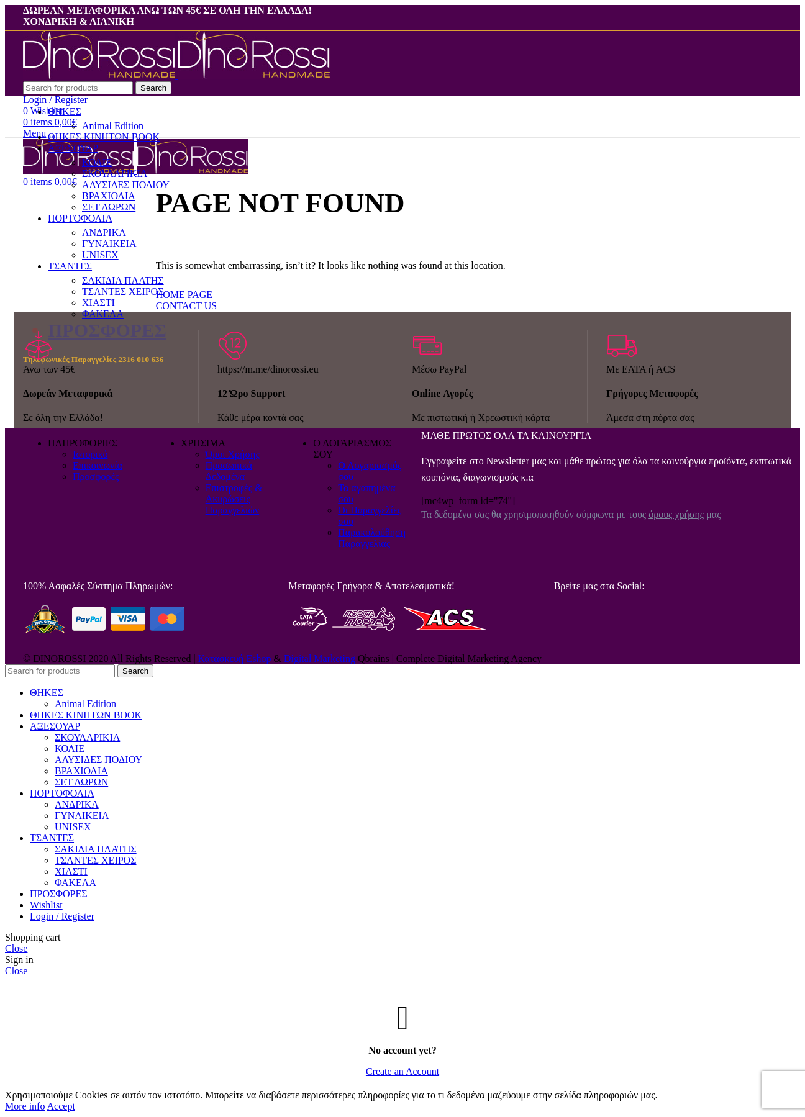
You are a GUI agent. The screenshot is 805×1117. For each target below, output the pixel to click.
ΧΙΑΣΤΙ (71, 871)
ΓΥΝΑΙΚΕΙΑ (82, 815)
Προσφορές (96, 476)
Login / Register (62, 916)
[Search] (78, 87)
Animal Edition (112, 125)
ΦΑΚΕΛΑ (103, 314)
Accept (61, 1106)
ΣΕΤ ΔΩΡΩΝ (81, 782)
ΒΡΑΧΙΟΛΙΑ (81, 771)
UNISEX (73, 826)
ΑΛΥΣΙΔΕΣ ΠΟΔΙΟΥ (98, 759)
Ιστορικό (90, 454)
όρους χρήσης (676, 514)
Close (16, 948)
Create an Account (402, 1071)
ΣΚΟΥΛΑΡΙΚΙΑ (87, 737)
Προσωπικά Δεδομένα (229, 471)
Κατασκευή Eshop (234, 658)
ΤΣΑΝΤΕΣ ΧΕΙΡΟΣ (95, 860)
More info (25, 1106)
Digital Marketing (319, 658)
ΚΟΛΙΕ (69, 748)
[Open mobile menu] (34, 133)
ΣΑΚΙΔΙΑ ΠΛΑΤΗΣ (96, 849)
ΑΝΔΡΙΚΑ (77, 804)
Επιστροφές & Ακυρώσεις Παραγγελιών (234, 498)
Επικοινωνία (97, 465)
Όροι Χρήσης (233, 454)
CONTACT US (186, 306)
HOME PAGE (184, 294)
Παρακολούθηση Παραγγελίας (372, 538)
